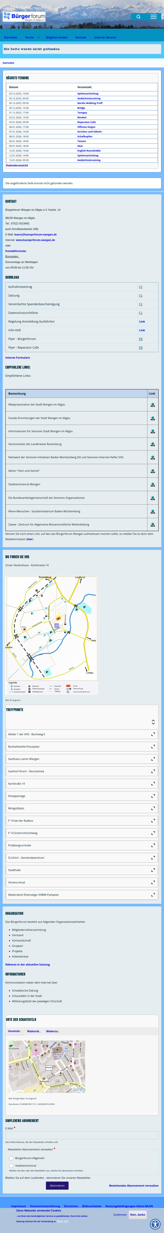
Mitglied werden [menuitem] (57, 37)
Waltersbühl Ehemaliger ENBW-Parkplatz (83, 894)
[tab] (15, 1031)
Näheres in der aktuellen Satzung (27, 964)
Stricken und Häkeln (89, 131)
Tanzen (81, 141)
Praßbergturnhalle (83, 845)
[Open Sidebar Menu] (153, 16)
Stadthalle (83, 870)
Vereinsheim (16, 1031)
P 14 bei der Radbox (83, 820)
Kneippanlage (83, 796)
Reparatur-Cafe (86, 122)
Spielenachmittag (87, 93)
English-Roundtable (89, 150)
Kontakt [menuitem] (81, 37)
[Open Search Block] (138, 16)
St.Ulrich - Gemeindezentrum (83, 857)
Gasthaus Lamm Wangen (83, 759)
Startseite (8, 62)
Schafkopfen (84, 136)
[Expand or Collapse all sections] (153, 722)
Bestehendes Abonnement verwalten (134, 1185)
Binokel (81, 117)
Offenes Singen (86, 126)
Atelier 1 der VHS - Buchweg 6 (83, 734)
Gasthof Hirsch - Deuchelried (83, 771)
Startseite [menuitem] (10, 37)
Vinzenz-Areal (83, 882)
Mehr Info (62, 1221)
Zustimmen (120, 1214)
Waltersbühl (35, 1031)
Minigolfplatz (83, 808)
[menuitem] (18, 1206)
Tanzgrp (82, 112)
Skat (80, 146)
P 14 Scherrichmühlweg (83, 833)
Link (142, 321)
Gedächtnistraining (88, 98)
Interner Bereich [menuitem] (105, 37)
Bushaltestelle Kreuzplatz (83, 746)
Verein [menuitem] (30, 38)
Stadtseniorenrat (25, 1165)
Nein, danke (137, 1214)
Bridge (81, 107)
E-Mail (9, 1128)
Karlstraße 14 (83, 783)
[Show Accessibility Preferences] (155, 1224)
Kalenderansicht (17, 165)
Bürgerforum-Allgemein (30, 1158)
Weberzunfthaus (57, 1031)
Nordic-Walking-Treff (89, 103)
